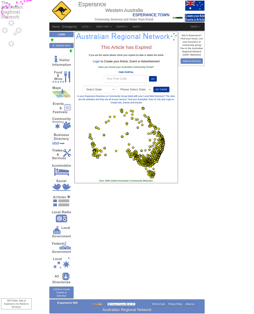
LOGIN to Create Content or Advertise (61, 292)
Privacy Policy (175, 304)
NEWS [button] (195, 26)
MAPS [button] (137, 26)
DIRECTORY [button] (104, 26)
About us (189, 304)
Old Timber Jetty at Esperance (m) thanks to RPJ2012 (16, 303)
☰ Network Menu (61, 45)
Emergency (69, 26)
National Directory (192, 61)
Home (56, 26)
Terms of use (158, 304)
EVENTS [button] (122, 26)
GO (153, 79)
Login (96, 61)
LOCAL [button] (86, 26)
